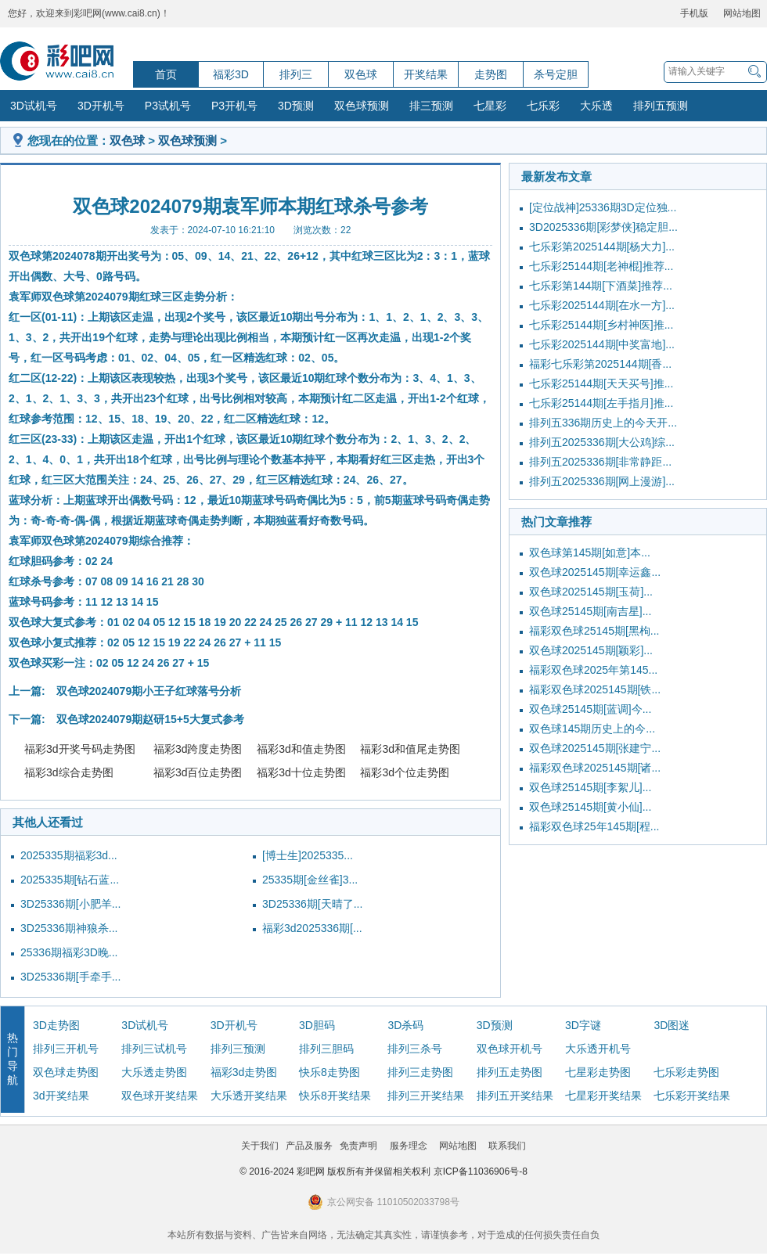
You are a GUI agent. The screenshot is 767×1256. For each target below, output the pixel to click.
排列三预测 (238, 1048)
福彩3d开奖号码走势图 (79, 749)
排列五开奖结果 (515, 1095)
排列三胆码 (326, 1048)
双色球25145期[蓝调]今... (590, 709)
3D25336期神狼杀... (69, 928)
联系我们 (507, 1145)
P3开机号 (234, 105)
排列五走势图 (509, 1072)
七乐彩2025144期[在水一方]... (602, 305)
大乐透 (596, 105)
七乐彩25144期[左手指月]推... (601, 403)
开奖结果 (426, 74)
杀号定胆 (556, 74)
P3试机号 (168, 105)
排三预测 (431, 105)
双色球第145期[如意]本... (589, 552)
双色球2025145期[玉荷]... (591, 591)
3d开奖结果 (61, 1095)
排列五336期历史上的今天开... (603, 422)
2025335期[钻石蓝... (69, 879)
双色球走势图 (66, 1072)
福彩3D (231, 74)
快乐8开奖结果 (335, 1095)
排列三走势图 (420, 1072)
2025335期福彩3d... (68, 855)
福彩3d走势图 (244, 1072)
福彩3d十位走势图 (301, 772)
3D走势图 (56, 1025)
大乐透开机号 (598, 1048)
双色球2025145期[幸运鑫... (595, 572)
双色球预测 (361, 105)
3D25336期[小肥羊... (70, 904)
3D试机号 (33, 105)
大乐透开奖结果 (249, 1095)
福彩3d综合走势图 (68, 772)
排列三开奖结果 (425, 1095)
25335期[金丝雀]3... (310, 879)
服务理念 (408, 1145)
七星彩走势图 (598, 1072)
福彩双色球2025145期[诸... (595, 767)
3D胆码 (317, 1025)
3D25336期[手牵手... (70, 976)
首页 (166, 74)
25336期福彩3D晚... (69, 952)
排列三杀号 (414, 1048)
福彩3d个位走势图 (404, 772)
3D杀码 (405, 1025)
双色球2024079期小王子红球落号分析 (149, 691)
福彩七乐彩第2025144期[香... (600, 364)
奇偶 (307, 500)
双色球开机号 (509, 1048)
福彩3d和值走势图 (301, 749)
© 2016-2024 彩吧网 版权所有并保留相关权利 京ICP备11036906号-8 (383, 1171)
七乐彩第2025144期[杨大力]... (602, 246)
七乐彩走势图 (686, 1072)
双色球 (360, 74)
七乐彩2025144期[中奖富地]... (602, 344)
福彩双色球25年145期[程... (594, 826)
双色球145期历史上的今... (592, 728)
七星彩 (490, 105)
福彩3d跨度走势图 (198, 749)
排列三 (295, 74)
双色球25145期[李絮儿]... (590, 787)
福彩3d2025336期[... (312, 928)
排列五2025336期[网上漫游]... (602, 481)
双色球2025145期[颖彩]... (591, 650)
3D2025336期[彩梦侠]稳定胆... (603, 227)
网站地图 (742, 13)
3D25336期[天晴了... (312, 904)
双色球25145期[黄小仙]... (590, 807)
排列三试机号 (154, 1048)
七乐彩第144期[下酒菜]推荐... (600, 285)
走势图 (490, 74)
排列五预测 (660, 105)
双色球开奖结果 (159, 1095)
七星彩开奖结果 (603, 1095)
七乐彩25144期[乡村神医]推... (601, 324)
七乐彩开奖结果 (692, 1095)
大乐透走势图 (154, 1072)
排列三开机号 (66, 1048)
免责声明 (358, 1145)
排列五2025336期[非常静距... (600, 461)
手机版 (694, 13)
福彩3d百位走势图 (198, 772)
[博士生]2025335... (307, 855)
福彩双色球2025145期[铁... (595, 689)
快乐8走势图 (329, 1072)
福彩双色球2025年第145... (593, 670)
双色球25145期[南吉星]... (590, 611)
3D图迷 (672, 1025)
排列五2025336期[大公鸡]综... (602, 442)
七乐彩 (543, 105)
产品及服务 (309, 1145)
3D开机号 (100, 105)
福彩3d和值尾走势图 (410, 749)
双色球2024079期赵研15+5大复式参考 (150, 719)
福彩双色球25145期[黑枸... (594, 630)
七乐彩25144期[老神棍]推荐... (601, 266)
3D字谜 (583, 1025)
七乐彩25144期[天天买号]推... (601, 383)
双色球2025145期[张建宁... (595, 748)
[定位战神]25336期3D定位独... (602, 207)
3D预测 (296, 105)
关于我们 (260, 1145)
